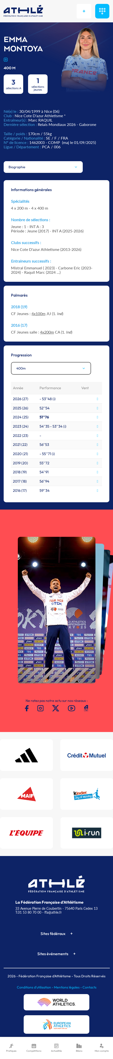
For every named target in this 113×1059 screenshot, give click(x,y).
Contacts (89, 987)
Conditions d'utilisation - (35, 987)
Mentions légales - (68, 987)
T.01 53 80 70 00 (28, 912)
